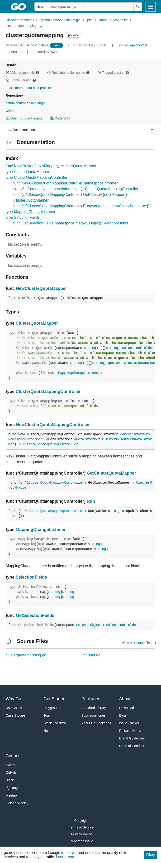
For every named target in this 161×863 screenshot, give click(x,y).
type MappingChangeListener (30, 212)
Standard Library (93, 708)
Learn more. (66, 857)
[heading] (20, 6)
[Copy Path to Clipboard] (40, 26)
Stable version (21, 80)
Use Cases (14, 708)
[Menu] (80, 129)
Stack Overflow (54, 723)
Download (126, 708)
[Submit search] (137, 6)
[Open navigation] (150, 6)
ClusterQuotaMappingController (48, 391)
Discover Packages (20, 20)
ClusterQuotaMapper (37, 323)
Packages (90, 698)
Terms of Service (81, 827)
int (115, 511)
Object (96, 625)
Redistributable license (68, 72)
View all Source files (137, 643)
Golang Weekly (17, 803)
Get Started (54, 698)
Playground (51, 708)
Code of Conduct (131, 746)
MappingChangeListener (79, 373)
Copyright (81, 821)
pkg (90, 20)
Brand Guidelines (132, 738)
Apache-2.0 (138, 45)
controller (121, 20)
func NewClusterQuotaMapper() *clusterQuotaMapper (51, 166)
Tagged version (113, 72)
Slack (10, 780)
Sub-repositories (93, 715)
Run (91, 501)
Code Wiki (60, 118)
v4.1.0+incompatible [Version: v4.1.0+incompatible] (27, 45)
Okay (150, 855)
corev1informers (135, 434)
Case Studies (15, 715)
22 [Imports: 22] (14, 52)
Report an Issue (81, 841)
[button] (7, 72)
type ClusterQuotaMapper (27, 172)
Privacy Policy (81, 834)
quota (103, 20)
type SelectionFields (23, 217)
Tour (46, 715)
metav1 (82, 625)
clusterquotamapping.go (26, 655)
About (124, 698)
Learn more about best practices (29, 88)
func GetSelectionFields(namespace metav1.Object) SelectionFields (70, 223)
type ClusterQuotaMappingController (36, 177)
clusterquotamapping (21, 26)
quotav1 (115, 363)
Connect (14, 756)
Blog (122, 715)
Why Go (13, 698)
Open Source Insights (24, 118)
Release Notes (130, 731)
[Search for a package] (84, 6)
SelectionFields (137, 348)
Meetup (11, 795)
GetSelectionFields (35, 615)
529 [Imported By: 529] (44, 52)
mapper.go (91, 655)
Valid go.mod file (22, 72)
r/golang (12, 788)
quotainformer (87, 439)
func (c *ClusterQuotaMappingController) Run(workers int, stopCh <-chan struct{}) (82, 206)
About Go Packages (96, 723)
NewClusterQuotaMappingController (53, 424)
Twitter (10, 765)
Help (46, 731)
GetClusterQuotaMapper (111, 473)
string (90, 348)
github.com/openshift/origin (60, 20)
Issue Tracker (129, 723)
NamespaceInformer (25, 439)
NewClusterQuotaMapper (41, 288)
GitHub (11, 772)
